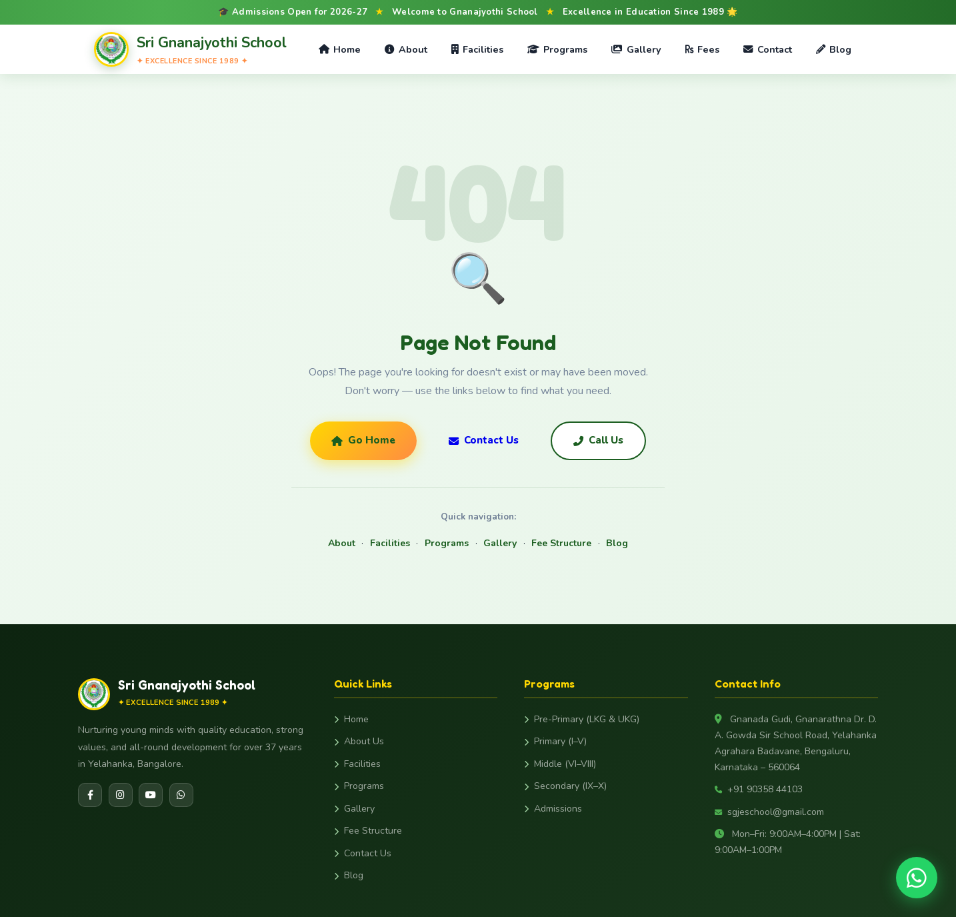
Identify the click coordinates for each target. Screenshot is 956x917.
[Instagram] (121, 795)
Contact (767, 49)
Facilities (477, 49)
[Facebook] (90, 795)
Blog (833, 49)
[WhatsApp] (181, 795)
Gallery (636, 49)
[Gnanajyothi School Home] (190, 49)
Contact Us (484, 440)
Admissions (553, 808)
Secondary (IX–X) (565, 786)
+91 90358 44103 (759, 789)
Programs (557, 49)
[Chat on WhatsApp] (916, 877)
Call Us (598, 440)
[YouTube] (151, 795)
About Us (359, 741)
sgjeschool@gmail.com (769, 812)
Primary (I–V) (555, 741)
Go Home (363, 440)
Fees (702, 49)
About (406, 49)
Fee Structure (561, 543)
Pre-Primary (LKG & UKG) (581, 719)
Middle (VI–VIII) (560, 764)
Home (340, 49)
